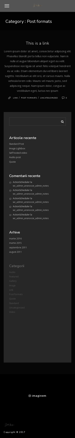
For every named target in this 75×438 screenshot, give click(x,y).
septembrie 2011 (18, 247)
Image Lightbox (17, 148)
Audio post (15, 157)
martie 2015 (15, 242)
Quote (12, 161)
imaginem (37, 395)
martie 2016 (15, 238)
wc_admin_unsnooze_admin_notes (31, 185)
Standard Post (16, 143)
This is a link (37, 43)
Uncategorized (49, 98)
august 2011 (15, 251)
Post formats (29, 98)
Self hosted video (18, 152)
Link (15, 98)
